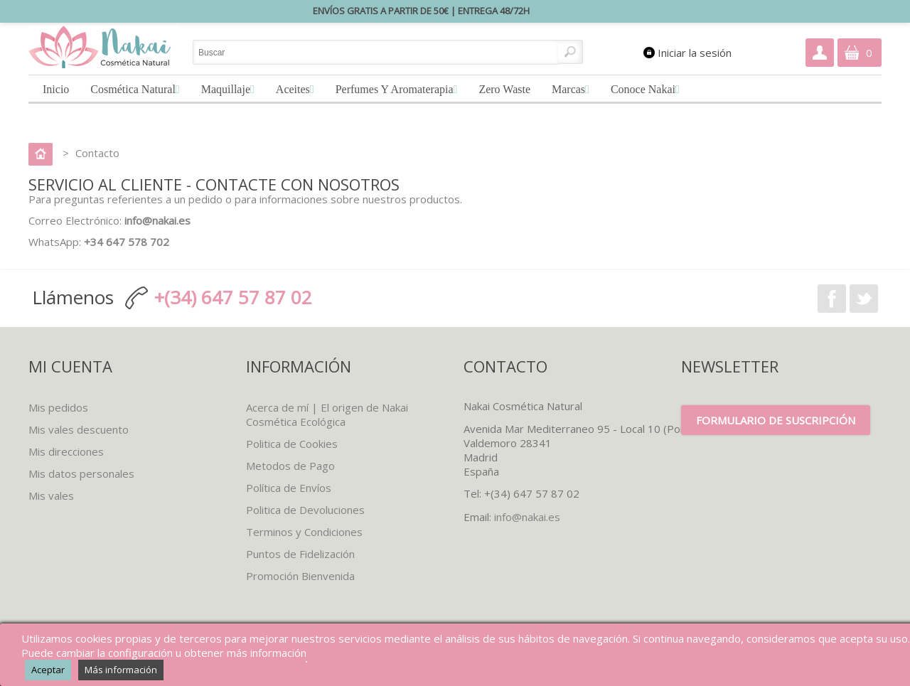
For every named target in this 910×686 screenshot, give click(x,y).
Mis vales (51, 495)
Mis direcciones (66, 451)
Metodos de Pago (290, 466)
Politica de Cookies (292, 443)
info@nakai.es (527, 517)
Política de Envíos (288, 488)
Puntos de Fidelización (300, 554)
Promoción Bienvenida (300, 576)
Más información (121, 669)
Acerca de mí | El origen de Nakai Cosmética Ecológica (327, 414)
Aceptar (48, 669)
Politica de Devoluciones (305, 510)
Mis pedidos (58, 407)
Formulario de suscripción (775, 420)
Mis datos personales (81, 473)
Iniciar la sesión (695, 52)
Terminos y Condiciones (304, 532)
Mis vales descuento (78, 429)
